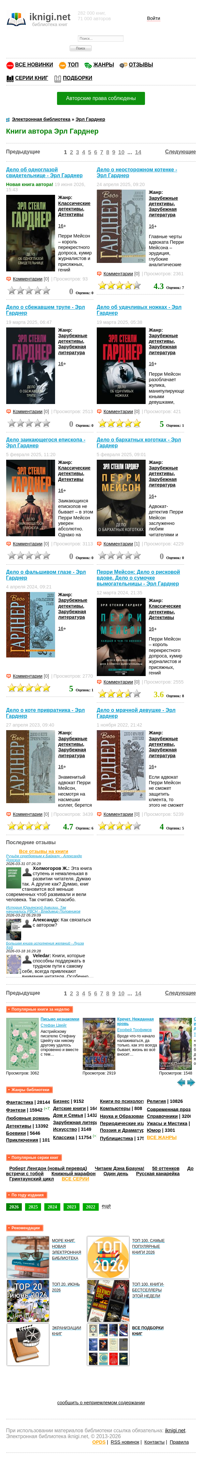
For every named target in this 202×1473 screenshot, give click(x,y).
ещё (106, 1205)
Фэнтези (16, 1110)
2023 (71, 1206)
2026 (14, 1206)
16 (61, 225)
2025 (33, 1206)
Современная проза (170, 1109)
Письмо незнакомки (60, 1019)
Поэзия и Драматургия (126, 1130)
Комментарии (28, 279)
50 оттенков (166, 1168)
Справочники (162, 1116)
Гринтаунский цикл (31, 1178)
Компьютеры (115, 1108)
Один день (115, 1173)
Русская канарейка (158, 1173)
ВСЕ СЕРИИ (75, 1178)
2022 (90, 1206)
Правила (179, 1442)
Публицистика (116, 1138)
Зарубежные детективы (163, 200)
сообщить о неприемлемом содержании (101, 1402)
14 (138, 152)
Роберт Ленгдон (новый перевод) (48, 1168)
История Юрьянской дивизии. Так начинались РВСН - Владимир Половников (43, 909)
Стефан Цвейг (54, 1025)
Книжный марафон (73, 1173)
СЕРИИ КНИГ (31, 78)
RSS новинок (125, 1442)
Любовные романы (28, 1118)
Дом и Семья (68, 1115)
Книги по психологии (124, 1101)
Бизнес (61, 1101)
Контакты (154, 1442)
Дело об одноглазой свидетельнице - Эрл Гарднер (44, 172)
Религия (156, 1101)
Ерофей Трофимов (134, 1030)
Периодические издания (128, 1123)
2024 (52, 1206)
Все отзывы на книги (43, 851)
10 (121, 152)
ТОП (73, 64)
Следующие (180, 151)
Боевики (16, 1133)
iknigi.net (175, 1430)
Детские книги (69, 1108)
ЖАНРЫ (104, 64)
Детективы (71, 214)
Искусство (65, 1129)
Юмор (154, 1130)
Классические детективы (74, 206)
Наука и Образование (125, 1116)
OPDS (99, 1442)
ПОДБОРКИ (77, 78)
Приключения (22, 1140)
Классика (64, 1137)
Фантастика (19, 1102)
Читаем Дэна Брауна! (119, 1168)
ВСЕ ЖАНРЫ (162, 1137)
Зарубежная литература (163, 212)
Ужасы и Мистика (167, 1123)
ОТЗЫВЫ (141, 64)
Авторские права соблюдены (101, 98)
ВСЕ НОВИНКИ (34, 64)
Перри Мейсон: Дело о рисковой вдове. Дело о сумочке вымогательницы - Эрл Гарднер (138, 577)
